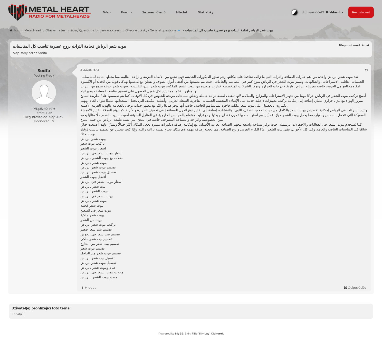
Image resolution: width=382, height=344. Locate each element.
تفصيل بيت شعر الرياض (97, 258)
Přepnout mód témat (354, 45)
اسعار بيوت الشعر (93, 148)
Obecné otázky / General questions (150, 30)
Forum (126, 12)
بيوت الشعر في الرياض (96, 196)
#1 (366, 69)
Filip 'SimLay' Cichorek (208, 333)
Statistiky (206, 12)
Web (107, 12)
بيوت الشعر (336, 124)
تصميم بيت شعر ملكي (96, 239)
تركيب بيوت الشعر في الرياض (336, 95)
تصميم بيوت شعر (92, 248)
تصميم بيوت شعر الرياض (98, 167)
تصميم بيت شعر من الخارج (99, 244)
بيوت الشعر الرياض (94, 191)
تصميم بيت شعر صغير (96, 229)
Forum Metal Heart (27, 30)
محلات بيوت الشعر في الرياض (102, 272)
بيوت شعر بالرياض (93, 162)
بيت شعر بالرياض (92, 186)
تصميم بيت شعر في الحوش (100, 234)
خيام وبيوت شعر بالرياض (98, 267)
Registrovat (361, 12)
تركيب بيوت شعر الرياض (98, 224)
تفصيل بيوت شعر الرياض (98, 172)
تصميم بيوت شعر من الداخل (100, 253)
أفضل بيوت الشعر (93, 177)
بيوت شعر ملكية (92, 215)
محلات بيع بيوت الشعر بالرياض (102, 158)
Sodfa (42, 53)
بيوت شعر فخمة (92, 205)
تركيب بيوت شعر (92, 143)
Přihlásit (333, 12)
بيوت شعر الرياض (340, 76)
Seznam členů (154, 12)
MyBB (179, 333)
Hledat (181, 12)
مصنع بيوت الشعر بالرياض (98, 277)
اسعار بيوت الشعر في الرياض (101, 153)
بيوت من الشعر (91, 220)
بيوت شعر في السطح (95, 210)
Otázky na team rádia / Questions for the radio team (83, 30)
